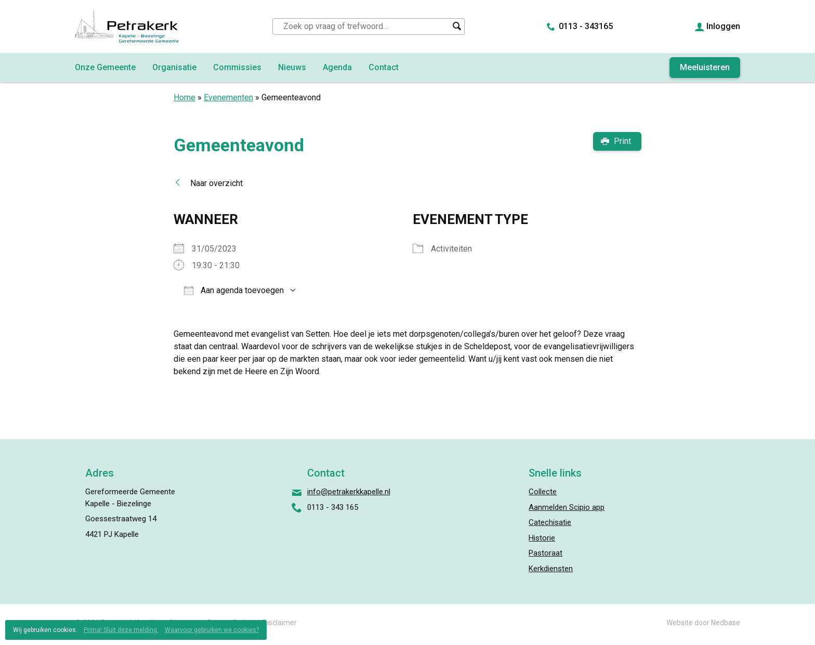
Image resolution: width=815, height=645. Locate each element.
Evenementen (228, 97)
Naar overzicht (216, 183)
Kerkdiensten (551, 568)
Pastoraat (545, 553)
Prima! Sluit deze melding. (121, 630)
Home (184, 97)
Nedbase (725, 622)
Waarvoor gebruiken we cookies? (212, 630)
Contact (384, 67)
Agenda (337, 67)
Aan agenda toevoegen (234, 290)
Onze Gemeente (105, 67)
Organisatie (174, 67)
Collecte (543, 491)
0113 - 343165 (586, 26)
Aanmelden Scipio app (566, 507)
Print (622, 141)
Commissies (237, 67)
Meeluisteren (705, 67)
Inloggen (723, 26)
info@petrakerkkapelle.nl (348, 491)
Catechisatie (550, 522)
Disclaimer (279, 622)
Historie (542, 538)
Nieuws (292, 67)
